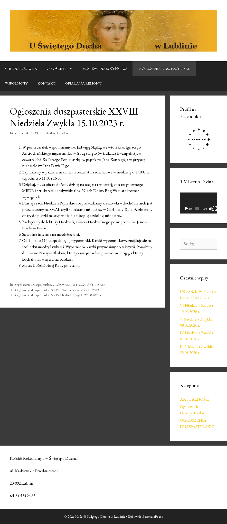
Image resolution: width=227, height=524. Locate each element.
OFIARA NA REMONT (83, 83)
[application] (198, 203)
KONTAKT (46, 83)
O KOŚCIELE (62, 68)
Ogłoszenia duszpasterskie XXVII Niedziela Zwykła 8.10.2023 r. (58, 290)
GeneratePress (152, 516)
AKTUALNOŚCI (194, 399)
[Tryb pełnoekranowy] (214, 208)
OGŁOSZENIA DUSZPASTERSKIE (164, 68)
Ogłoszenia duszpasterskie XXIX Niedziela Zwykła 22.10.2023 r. (58, 295)
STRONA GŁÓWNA (21, 68)
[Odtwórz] (186, 208)
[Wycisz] (211, 208)
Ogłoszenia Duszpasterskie (33, 284)
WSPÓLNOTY (16, 83)
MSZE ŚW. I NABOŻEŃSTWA (105, 68)
